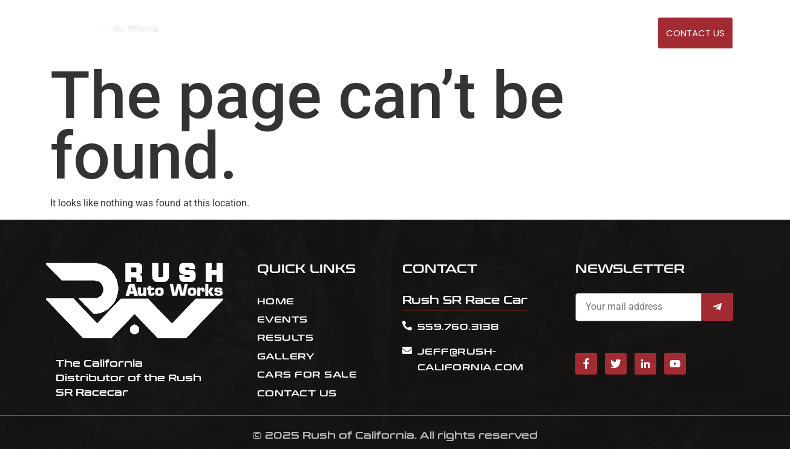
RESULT (503, 33)
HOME (425, 33)
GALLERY (621, 33)
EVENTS (462, 33)
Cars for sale (560, 33)
